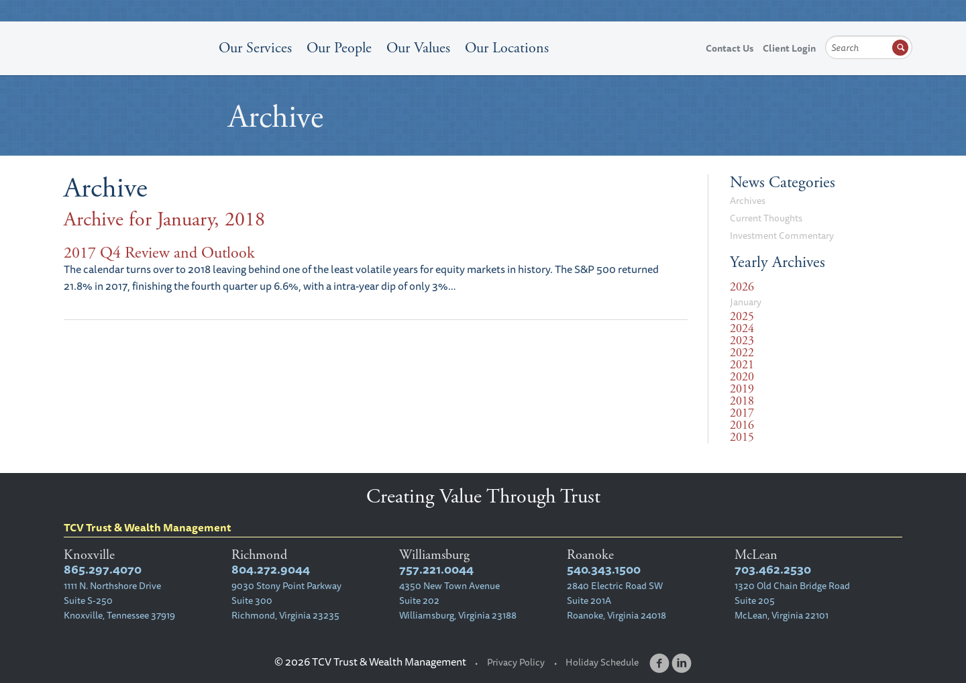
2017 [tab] (742, 413)
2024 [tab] (742, 329)
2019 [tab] (742, 389)
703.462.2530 (773, 569)
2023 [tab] (742, 341)
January (745, 302)
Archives (747, 200)
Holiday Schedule (602, 662)
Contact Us (729, 48)
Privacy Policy (516, 662)
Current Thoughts (766, 218)
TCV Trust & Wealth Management (131, 75)
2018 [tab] (742, 401)
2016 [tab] (742, 425)
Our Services (255, 48)
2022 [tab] (742, 353)
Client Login (789, 48)
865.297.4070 (103, 569)
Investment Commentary (782, 235)
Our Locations (507, 48)
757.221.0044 (436, 569)
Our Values (418, 48)
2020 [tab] (742, 377)
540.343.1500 (604, 569)
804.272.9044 (270, 569)
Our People (339, 48)
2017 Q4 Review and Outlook (159, 253)
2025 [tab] (742, 317)
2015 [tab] (742, 437)
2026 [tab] (742, 287)
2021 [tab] (742, 365)
